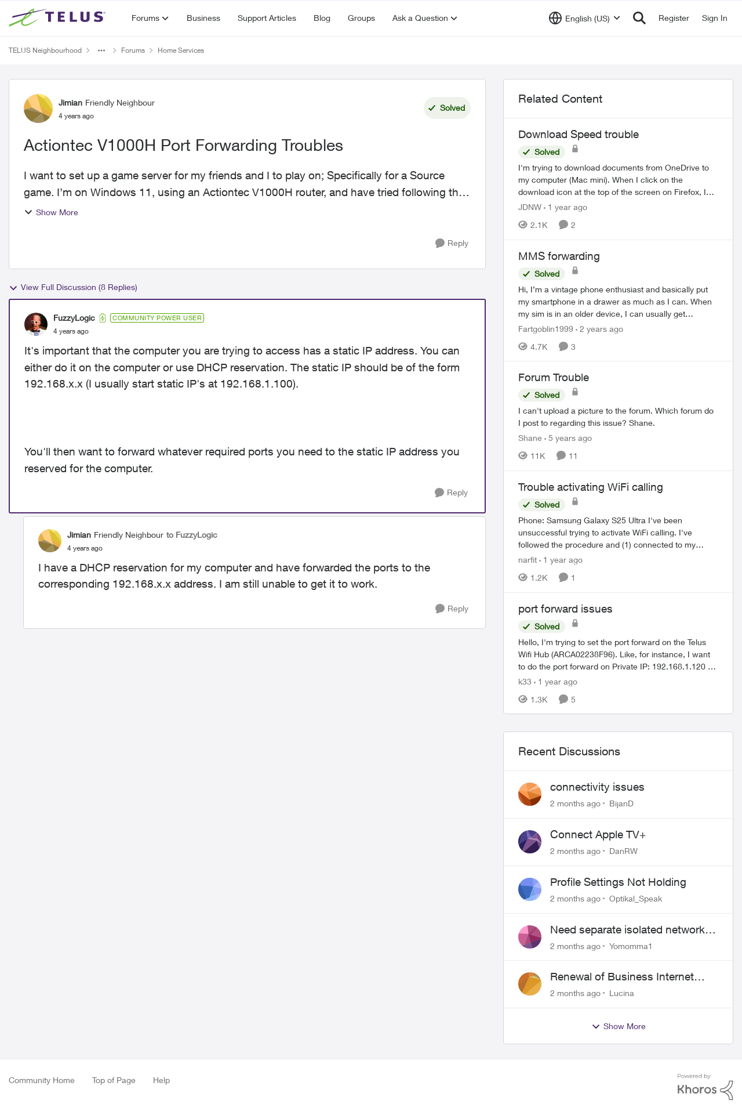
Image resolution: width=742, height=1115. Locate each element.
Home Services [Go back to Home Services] (181, 50)
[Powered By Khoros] (705, 1087)
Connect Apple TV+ (598, 834)
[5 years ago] (568, 438)
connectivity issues (597, 786)
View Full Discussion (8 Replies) (73, 287)
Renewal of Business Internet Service (622, 977)
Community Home (42, 1080)
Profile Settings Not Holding (618, 881)
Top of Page (114, 1080)
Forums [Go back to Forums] (133, 50)
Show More (51, 212)
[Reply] (452, 243)
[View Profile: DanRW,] (529, 841)
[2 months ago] (575, 803)
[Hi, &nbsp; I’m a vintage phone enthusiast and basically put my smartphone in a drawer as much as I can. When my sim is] (618, 301)
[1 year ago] (565, 207)
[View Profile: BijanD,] (529, 794)
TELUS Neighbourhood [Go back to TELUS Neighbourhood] (45, 50)
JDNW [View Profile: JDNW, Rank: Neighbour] (529, 207)
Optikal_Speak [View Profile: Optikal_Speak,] (635, 898)
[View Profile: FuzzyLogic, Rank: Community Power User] (36, 324)
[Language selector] (584, 18)
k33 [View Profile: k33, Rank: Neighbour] (525, 681)
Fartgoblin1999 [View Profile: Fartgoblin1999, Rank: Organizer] (545, 328)
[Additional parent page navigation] (101, 50)
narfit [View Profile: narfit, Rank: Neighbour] (527, 559)
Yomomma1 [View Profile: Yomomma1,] (631, 945)
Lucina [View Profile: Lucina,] (621, 993)
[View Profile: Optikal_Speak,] (529, 889)
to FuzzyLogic (191, 535)
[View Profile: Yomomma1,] (529, 937)
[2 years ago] (599, 328)
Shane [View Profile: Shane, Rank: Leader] (530, 438)
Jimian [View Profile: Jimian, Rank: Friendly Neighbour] (70, 102)
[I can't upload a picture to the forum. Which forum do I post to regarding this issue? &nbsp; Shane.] (618, 416)
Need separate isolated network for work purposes (627, 930)
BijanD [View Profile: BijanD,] (621, 803)
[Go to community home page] (58, 18)
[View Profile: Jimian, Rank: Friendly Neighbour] (38, 108)
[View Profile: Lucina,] (529, 983)
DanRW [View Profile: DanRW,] (623, 851)
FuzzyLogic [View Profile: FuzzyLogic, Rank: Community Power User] (74, 318)
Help (161, 1080)
